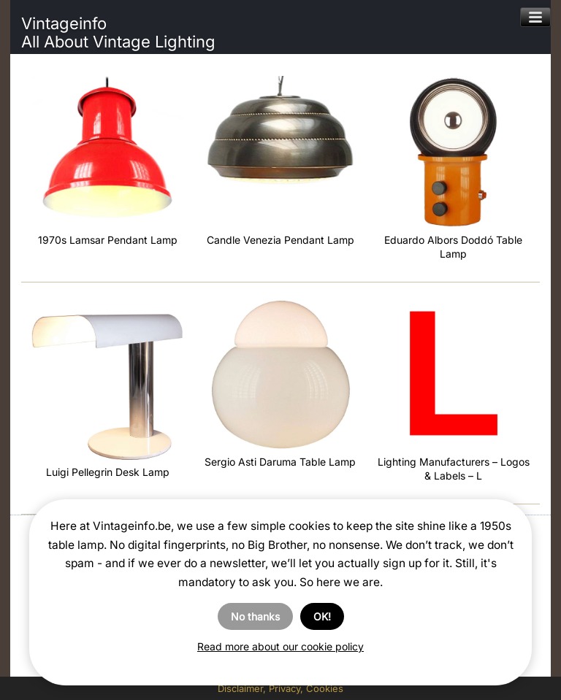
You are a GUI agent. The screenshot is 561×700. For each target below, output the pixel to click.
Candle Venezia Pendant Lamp (280, 240)
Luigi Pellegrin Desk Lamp (107, 472)
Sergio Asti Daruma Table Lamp (280, 461)
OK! (322, 616)
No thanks (255, 616)
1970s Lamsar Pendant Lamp (108, 240)
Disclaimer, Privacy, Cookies (280, 688)
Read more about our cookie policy (280, 646)
